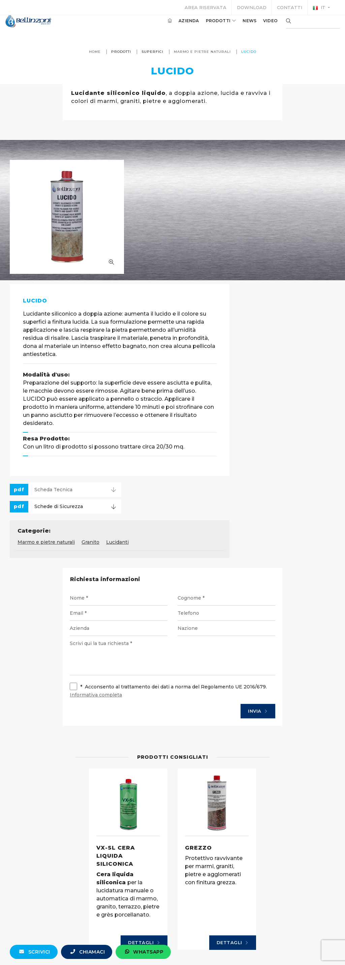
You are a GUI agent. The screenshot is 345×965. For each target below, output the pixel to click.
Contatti (289, 7)
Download (251, 7)
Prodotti (211, 26)
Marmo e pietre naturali (202, 51)
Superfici (152, 51)
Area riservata (205, 7)
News (239, 26)
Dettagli (144, 831)
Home (94, 51)
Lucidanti (229, 421)
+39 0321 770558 (210, 950)
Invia (254, 590)
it (320, 8)
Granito (202, 421)
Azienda (178, 26)
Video (260, 26)
